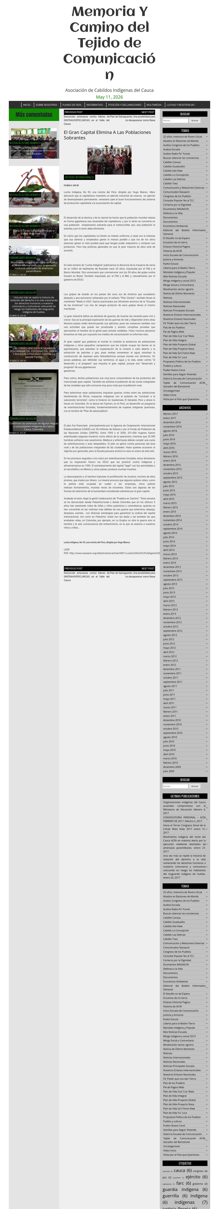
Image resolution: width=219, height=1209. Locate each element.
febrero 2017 (170, 414)
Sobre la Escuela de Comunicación (182, 378)
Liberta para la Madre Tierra (179, 268)
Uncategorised (171, 391)
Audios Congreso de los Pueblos (181, 145)
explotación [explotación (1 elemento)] (169, 1184)
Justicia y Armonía (173, 259)
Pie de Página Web (173, 332)
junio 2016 (169, 439)
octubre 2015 (170, 473)
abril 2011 (168, 703)
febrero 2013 (170, 609)
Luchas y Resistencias (181, 105)
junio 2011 (169, 694)
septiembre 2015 (172, 477)
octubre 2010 (170, 728)
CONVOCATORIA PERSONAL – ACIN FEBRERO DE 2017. (34, 201)
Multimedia (154, 105)
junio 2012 (169, 643)
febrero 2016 (170, 456)
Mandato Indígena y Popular (179, 272)
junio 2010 (169, 745)
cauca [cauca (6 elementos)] (183, 1170)
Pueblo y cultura (172, 366)
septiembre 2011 (172, 682)
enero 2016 (169, 460)
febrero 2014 (170, 558)
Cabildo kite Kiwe (172, 170)
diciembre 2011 (172, 669)
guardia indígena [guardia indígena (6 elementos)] (185, 1189)
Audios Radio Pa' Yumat (176, 153)
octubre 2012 (170, 626)
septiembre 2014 (172, 528)
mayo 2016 (169, 443)
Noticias (167, 298)
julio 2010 (168, 741)
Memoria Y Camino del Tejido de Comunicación (109, 43)
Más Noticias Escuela (175, 276)
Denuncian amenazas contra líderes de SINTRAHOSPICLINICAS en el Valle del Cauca (86, 120)
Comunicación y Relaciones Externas (183, 187)
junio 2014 (169, 541)
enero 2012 (169, 665)
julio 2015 (168, 486)
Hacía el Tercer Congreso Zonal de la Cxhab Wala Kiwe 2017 (34, 235)
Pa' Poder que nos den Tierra (179, 323)
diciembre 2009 (172, 767)
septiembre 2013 (172, 580)
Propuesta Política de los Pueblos (182, 361)
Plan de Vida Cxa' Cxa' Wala (178, 336)
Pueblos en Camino (127, 498)
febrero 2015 (170, 507)
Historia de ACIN (172, 251)
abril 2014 (168, 550)
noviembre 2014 (172, 520)
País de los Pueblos (174, 327)
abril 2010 (168, 754)
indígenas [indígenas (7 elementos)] (191, 1202)
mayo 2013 (169, 597)
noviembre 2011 (172, 673)
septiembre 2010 (172, 733)
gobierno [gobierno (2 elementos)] (200, 1184)
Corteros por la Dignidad (177, 205)
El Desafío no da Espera (176, 238)
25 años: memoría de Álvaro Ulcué (182, 136)
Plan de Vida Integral (174, 340)
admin (29, 157)
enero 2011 (169, 716)
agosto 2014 (170, 533)
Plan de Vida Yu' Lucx (175, 357)
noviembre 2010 (172, 724)
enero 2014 (169, 563)
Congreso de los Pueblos (177, 196)
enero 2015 (169, 511)
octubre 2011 (170, 677)
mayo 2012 (169, 648)
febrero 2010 (170, 763)
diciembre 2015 (172, 465)
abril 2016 (168, 448)
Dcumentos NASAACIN (176, 209)
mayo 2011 (169, 699)
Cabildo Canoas (172, 162)
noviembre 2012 (172, 622)
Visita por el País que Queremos (181, 399)
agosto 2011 (170, 686)
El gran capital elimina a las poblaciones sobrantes (107, 135)
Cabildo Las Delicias (174, 179)
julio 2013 (168, 588)
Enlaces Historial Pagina (176, 246)
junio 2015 (169, 490)
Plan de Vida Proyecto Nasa (178, 349)
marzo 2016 (170, 452)
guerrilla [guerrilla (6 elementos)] (175, 1196)
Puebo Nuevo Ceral (174, 370)
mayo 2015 (169, 494)
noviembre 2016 (172, 426)
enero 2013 (169, 614)
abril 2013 (168, 601)
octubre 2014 (170, 524)
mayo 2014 (169, 546)
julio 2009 (168, 771)
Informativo (95, 105)
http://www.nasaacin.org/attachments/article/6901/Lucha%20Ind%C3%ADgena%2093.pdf (118, 553)
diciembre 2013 (172, 567)
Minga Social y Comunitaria (178, 285)
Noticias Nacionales (174, 306)
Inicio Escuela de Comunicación (181, 255)
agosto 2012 (170, 635)
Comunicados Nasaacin (22, 260)
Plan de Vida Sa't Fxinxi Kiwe (179, 353)
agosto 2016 (170, 431)
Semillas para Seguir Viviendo (179, 374)
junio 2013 (169, 592)
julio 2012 (168, 639)
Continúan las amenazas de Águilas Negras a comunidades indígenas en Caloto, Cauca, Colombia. (34, 429)
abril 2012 (168, 652)
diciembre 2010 (172, 720)
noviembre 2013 (172, 571)
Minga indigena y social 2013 (179, 280)
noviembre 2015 (172, 469)
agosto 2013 (170, 584)
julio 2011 (168, 690)
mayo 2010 (169, 750)
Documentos (170, 217)
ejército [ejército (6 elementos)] (196, 1177)
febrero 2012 (170, 660)
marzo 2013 (170, 605)
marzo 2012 (170, 656)
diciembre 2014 (172, 516)
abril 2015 (168, 499)
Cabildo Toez (170, 183)
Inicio (26, 105)
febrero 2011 (170, 711)
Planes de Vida (72, 105)
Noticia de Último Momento (24, 143)
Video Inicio (169, 395)
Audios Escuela (171, 149)
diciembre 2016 (172, 422)
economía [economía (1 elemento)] (178, 1178)
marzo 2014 (170, 554)
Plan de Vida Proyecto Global (179, 344)
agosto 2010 (170, 737)
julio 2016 (168, 435)
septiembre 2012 (172, 631)
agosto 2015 (170, 482)
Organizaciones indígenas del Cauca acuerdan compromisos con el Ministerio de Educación (34, 150)
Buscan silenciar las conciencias (181, 158)
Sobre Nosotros (46, 105)
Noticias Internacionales (79, 177)
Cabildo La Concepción (176, 175)
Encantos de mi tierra (175, 242)
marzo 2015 (170, 503)
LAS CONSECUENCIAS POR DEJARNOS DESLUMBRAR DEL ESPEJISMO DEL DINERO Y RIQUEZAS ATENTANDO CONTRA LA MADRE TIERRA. (34, 356)
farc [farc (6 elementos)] (183, 1183)
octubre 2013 (170, 575)
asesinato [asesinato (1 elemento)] (168, 1172)
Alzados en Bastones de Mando (181, 141)
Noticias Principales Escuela (178, 310)
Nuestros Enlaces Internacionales (182, 315)
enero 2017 (169, 418)
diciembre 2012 (172, 618)
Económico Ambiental (175, 226)
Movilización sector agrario (178, 289)
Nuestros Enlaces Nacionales (179, 319)
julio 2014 (168, 537)
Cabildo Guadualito (174, 166)
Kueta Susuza (170, 263)
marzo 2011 (170, 707)
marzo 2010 (170, 758)
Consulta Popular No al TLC (178, 200)
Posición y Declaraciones (124, 105)
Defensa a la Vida (173, 213)
